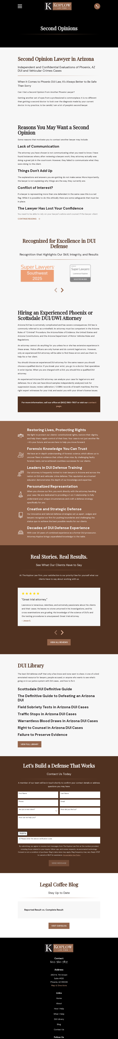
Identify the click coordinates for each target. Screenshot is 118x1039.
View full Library (29, 744)
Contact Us (59, 1029)
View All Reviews (59, 642)
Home (59, 998)
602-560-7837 (59, 962)
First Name (23, 793)
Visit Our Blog (58, 926)
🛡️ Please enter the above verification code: (35, 839)
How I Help (59, 1008)
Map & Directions (59, 985)
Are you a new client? (27, 810)
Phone (21, 802)
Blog (59, 1024)
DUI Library (59, 1019)
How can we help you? (27, 817)
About (59, 1003)
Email (63, 802)
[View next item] (62, 290)
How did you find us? (69, 810)
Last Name (65, 793)
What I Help (59, 1014)
